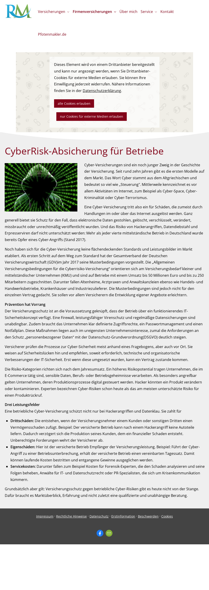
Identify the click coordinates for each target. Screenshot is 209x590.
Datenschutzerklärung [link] (102, 90)
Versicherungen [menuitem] (51, 11)
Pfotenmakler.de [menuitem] (52, 34)
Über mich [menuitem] (130, 11)
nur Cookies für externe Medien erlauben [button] (91, 116)
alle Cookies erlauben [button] (74, 103)
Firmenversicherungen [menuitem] (93, 11)
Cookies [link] (167, 516)
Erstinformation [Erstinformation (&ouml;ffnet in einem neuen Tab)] (123, 516)
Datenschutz (99, 516)
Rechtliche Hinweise (71, 516)
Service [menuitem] (148, 11)
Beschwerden (148, 516)
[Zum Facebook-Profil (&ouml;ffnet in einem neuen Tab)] (100, 533)
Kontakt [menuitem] (169, 11)
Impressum (44, 516)
